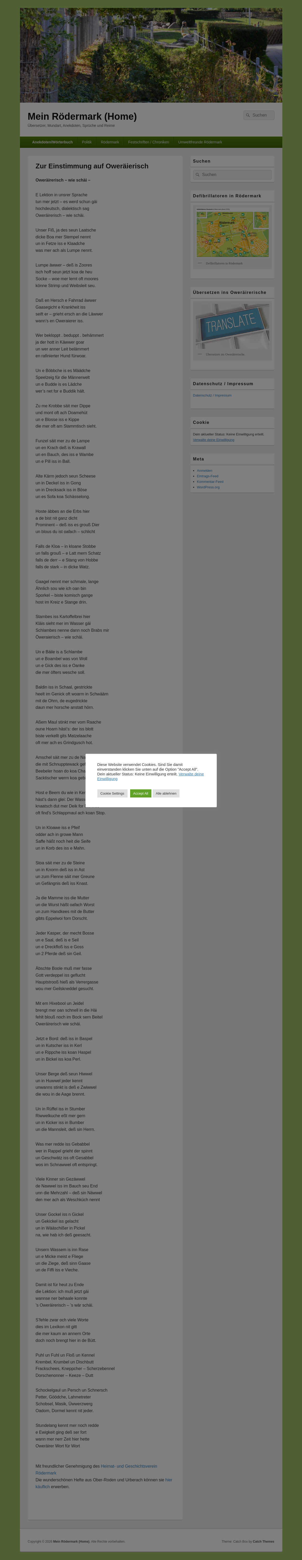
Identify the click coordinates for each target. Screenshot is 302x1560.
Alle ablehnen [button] (166, 793)
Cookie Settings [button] (112, 793)
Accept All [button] (140, 793)
